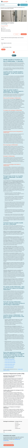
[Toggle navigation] (26, 1)
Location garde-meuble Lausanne (10, 360)
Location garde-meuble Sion (9, 367)
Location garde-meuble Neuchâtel (10, 362)
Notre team (17, 425)
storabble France (17, 428)
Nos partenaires (17, 424)
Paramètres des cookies (8, 442)
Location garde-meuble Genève (9, 359)
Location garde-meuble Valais (9, 365)
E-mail (2, 39)
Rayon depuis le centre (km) (6, 43)
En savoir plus (24, 34)
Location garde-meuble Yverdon (10, 364)
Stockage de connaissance (8, 421)
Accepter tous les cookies (8, 445)
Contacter (16, 34)
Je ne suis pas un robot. (7, 47)
